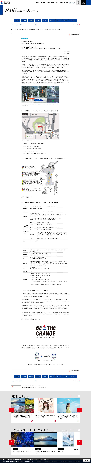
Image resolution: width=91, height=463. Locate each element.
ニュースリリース (43, 2)
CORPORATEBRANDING (72, 3)
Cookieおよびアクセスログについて (17, 461)
